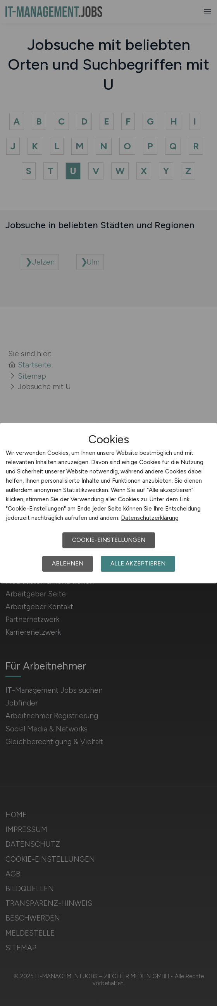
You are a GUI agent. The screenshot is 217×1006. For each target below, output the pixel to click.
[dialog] (108, 503)
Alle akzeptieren (137, 563)
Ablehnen (67, 563)
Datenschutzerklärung (150, 517)
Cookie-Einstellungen (108, 539)
